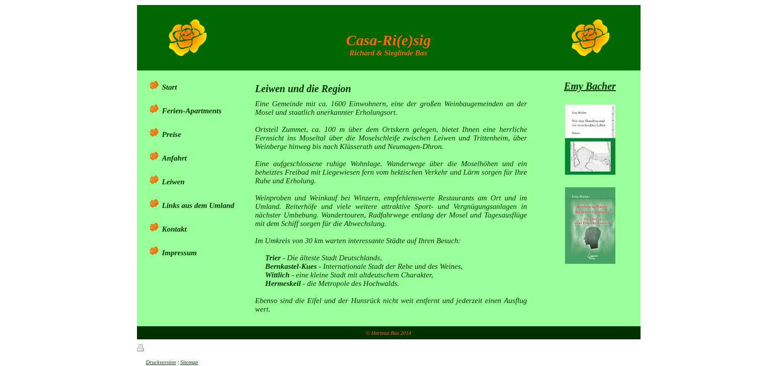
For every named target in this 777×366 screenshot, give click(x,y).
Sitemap (189, 362)
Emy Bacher (590, 86)
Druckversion (156, 362)
